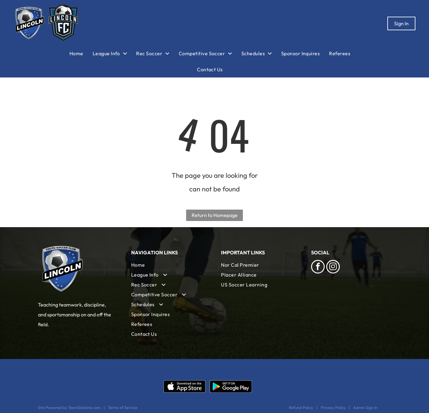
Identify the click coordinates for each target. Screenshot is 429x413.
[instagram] (333, 267)
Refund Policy (301, 407)
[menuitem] (81, 53)
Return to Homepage (215, 215)
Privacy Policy (333, 407)
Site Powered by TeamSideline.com (69, 407)
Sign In (401, 23)
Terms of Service (122, 407)
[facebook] (318, 267)
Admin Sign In (365, 407)
